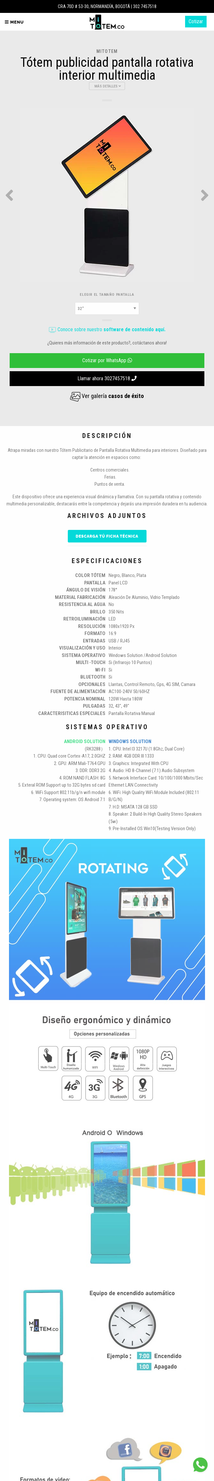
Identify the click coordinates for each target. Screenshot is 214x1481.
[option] (107, 195)
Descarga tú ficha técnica (107, 536)
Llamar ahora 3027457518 (107, 378)
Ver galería (107, 396)
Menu (14, 22)
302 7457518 (144, 6)
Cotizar (196, 21)
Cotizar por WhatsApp (107, 360)
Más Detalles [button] (107, 86)
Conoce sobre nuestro (107, 329)
